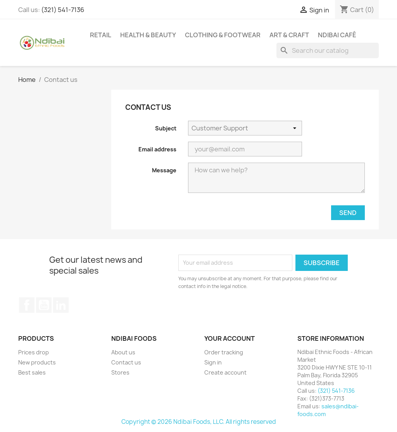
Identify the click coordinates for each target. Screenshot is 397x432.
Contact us (126, 362)
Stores (120, 372)
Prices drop (33, 352)
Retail (100, 35)
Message (164, 170)
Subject (165, 128)
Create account (225, 372)
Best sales (32, 372)
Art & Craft (289, 35)
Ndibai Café (337, 35)
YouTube (44, 305)
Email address (157, 149)
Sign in (213, 362)
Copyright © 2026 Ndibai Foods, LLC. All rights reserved (198, 422)
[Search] (327, 50)
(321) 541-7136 (62, 9)
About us (123, 352)
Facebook (27, 305)
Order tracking (223, 352)
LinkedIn (61, 305)
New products (37, 362)
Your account (229, 338)
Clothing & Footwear (223, 35)
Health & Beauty (148, 35)
